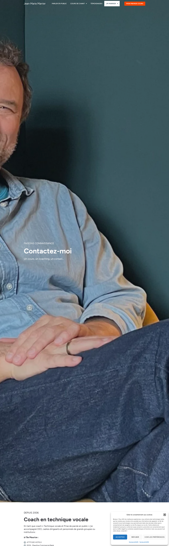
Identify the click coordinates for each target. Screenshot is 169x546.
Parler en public (59, 4)
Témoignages (96, 4)
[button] (165, 515)
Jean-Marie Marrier (35, 3)
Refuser (135, 537)
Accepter (120, 537)
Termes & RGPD (133, 542)
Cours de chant (78, 4)
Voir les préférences (155, 537)
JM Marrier (112, 4)
